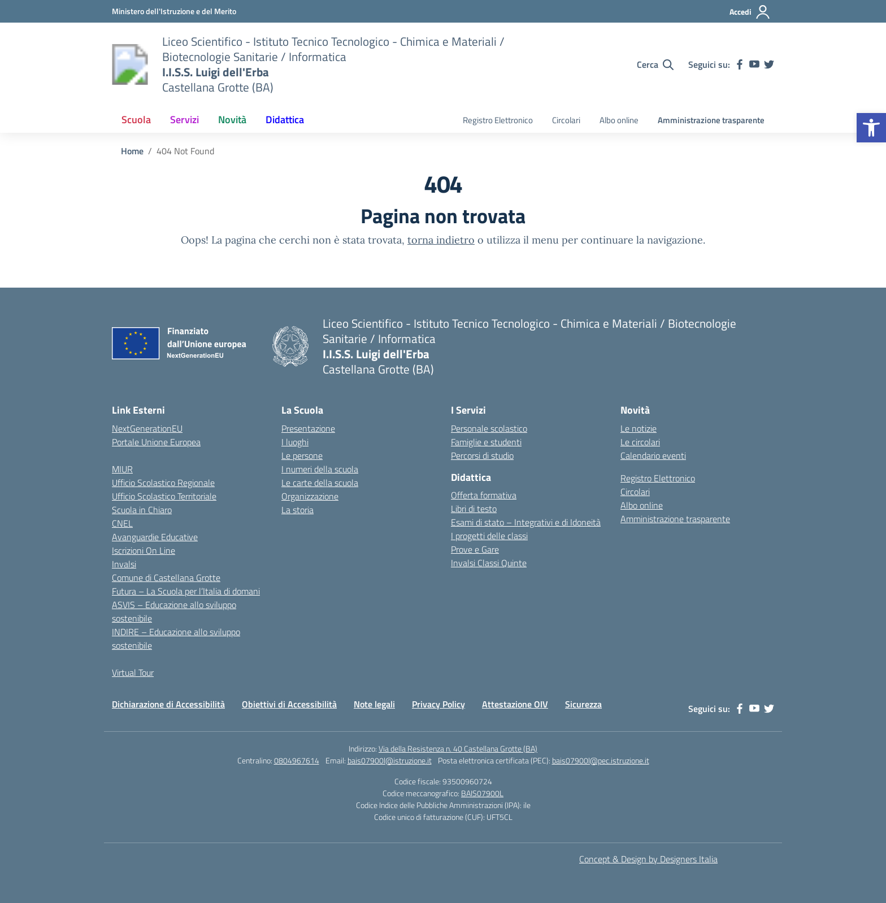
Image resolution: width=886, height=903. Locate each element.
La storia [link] (297, 509)
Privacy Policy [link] (438, 704)
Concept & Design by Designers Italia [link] (648, 859)
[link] (871, 127)
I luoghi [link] (295, 442)
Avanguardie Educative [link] (155, 537)
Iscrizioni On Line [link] (143, 550)
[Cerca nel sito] (655, 64)
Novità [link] (232, 119)
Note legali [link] (374, 704)
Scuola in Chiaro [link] (142, 509)
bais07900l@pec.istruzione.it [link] (600, 760)
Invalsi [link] (124, 564)
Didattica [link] (285, 119)
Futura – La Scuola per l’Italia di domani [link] (186, 591)
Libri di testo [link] (474, 508)
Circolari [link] (566, 120)
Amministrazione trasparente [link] (711, 120)
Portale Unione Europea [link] (156, 442)
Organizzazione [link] (309, 496)
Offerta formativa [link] (483, 495)
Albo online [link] (619, 120)
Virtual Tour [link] (133, 672)
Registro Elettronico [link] (498, 120)
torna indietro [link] (441, 239)
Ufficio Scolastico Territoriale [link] (164, 496)
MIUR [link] (122, 469)
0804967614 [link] (296, 760)
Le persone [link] (302, 455)
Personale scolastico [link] (489, 428)
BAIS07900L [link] (482, 793)
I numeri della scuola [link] (319, 469)
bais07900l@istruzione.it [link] (390, 760)
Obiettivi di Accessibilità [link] (289, 704)
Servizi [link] (184, 119)
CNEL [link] (122, 523)
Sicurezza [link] (583, 704)
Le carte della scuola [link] (319, 482)
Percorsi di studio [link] (482, 455)
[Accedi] (750, 12)
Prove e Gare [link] (475, 549)
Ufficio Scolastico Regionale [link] (163, 482)
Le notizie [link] (638, 428)
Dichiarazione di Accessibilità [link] (168, 704)
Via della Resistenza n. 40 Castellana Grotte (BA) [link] (458, 748)
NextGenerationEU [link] (147, 428)
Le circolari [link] (640, 442)
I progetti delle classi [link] (489, 535)
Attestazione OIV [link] (515, 704)
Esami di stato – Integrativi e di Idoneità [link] (526, 522)
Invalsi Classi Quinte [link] (489, 563)
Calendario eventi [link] (653, 455)
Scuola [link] (136, 119)
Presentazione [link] (308, 428)
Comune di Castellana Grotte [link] (166, 577)
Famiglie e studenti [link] (486, 442)
